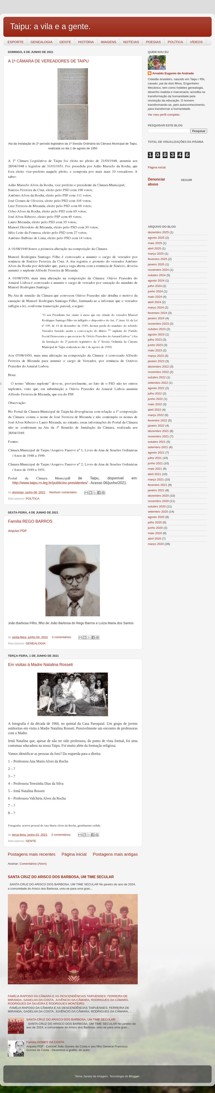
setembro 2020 (158, 511)
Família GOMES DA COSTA (45, 1042)
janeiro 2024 (156, 318)
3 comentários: (62, 637)
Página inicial (74, 854)
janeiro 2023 (156, 361)
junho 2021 (155, 463)
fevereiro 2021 (157, 485)
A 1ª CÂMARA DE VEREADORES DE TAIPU (48, 61)
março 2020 (156, 544)
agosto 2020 (156, 517)
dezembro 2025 (158, 232)
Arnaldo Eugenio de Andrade (173, 73)
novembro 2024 (158, 269)
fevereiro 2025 (157, 259)
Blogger (134, 1076)
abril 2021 (154, 474)
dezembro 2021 (158, 431)
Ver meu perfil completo (164, 114)
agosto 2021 (156, 452)
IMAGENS (108, 42)
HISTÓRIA (86, 42)
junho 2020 (155, 527)
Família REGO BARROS (30, 521)
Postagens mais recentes (31, 854)
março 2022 (156, 415)
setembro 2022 (158, 382)
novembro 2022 (158, 372)
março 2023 (156, 355)
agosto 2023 (156, 334)
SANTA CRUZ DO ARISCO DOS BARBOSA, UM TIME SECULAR (61, 877)
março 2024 (156, 307)
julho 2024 (155, 286)
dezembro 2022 (158, 366)
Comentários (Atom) (33, 863)
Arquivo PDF (17, 531)
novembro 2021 (158, 436)
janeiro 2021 (156, 490)
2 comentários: (61, 834)
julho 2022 (155, 393)
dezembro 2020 (158, 495)
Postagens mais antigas (115, 854)
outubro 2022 (157, 377)
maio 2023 (155, 350)
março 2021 (156, 479)
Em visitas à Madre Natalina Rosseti (40, 664)
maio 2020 (155, 533)
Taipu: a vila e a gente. (50, 26)
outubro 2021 (157, 441)
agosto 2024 (156, 280)
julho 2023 (155, 339)
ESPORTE (16, 42)
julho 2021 (155, 458)
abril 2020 (154, 538)
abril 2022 (154, 409)
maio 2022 (155, 404)
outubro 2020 (157, 506)
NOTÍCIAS (131, 42)
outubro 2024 (157, 275)
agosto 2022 (156, 388)
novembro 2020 (158, 501)
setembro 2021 (158, 447)
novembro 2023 (158, 323)
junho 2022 (155, 399)
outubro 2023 (157, 329)
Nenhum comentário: (63, 492)
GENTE (65, 42)
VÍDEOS (196, 42)
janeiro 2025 (156, 264)
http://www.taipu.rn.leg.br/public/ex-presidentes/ (50, 483)
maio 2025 (155, 243)
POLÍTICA (175, 42)
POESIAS (153, 42)
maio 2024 (155, 296)
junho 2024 (155, 291)
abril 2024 (154, 302)
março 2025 (156, 253)
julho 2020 (155, 522)
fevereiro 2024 (157, 313)
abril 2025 (154, 248)
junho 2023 (155, 345)
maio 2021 (155, 468)
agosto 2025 (156, 237)
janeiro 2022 (156, 425)
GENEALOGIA (41, 42)
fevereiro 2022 (157, 420)
